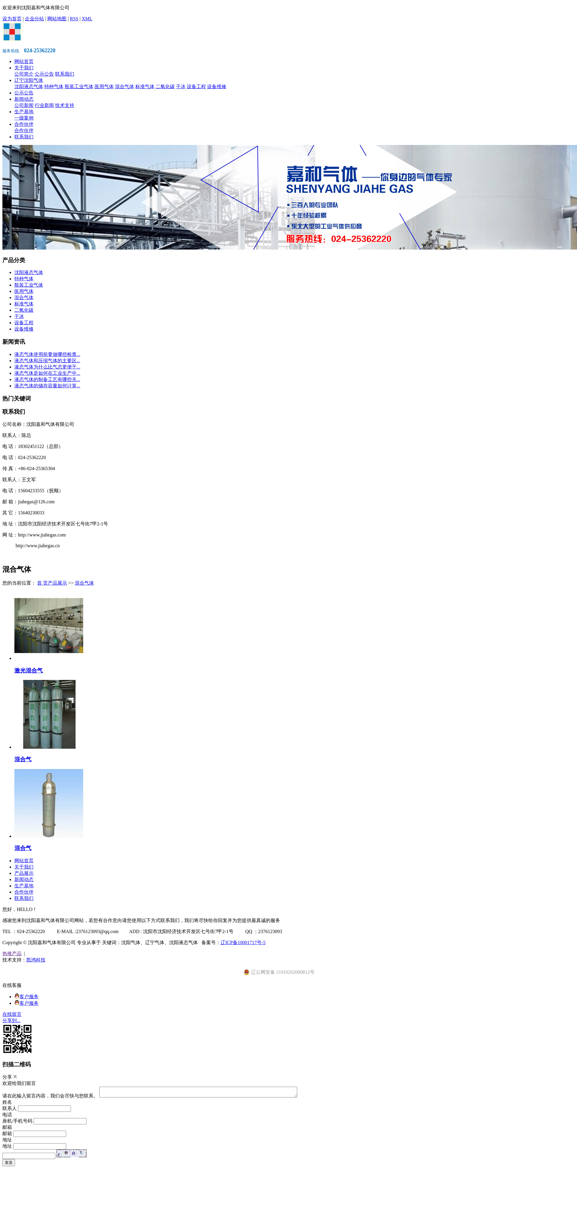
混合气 (22, 759)
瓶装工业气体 (79, 86)
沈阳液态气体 (28, 86)
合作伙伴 (24, 124)
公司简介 (24, 74)
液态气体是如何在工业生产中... (47, 373)
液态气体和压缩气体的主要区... (47, 360)
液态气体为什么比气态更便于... (47, 366)
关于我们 (24, 67)
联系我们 (64, 74)
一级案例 (24, 117)
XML (87, 18)
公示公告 (44, 74)
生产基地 (24, 111)
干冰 (181, 86)
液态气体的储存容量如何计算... (47, 385)
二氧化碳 (165, 86)
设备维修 (216, 86)
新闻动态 (24, 99)
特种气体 (53, 86)
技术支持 (64, 105)
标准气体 (144, 86)
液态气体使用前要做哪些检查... (47, 354)
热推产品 (12, 953)
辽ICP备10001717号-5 (243, 942)
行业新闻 (44, 105)
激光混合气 (28, 670)
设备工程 (196, 86)
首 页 (42, 582)
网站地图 (56, 18)
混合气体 (124, 86)
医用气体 (104, 86)
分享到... (11, 1020)
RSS (74, 18)
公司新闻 (24, 105)
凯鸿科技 (35, 959)
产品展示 (57, 582)
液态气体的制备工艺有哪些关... (47, 379)
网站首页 (24, 61)
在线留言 (12, 1014)
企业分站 (34, 18)
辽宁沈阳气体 (28, 80)
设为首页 (12, 18)
